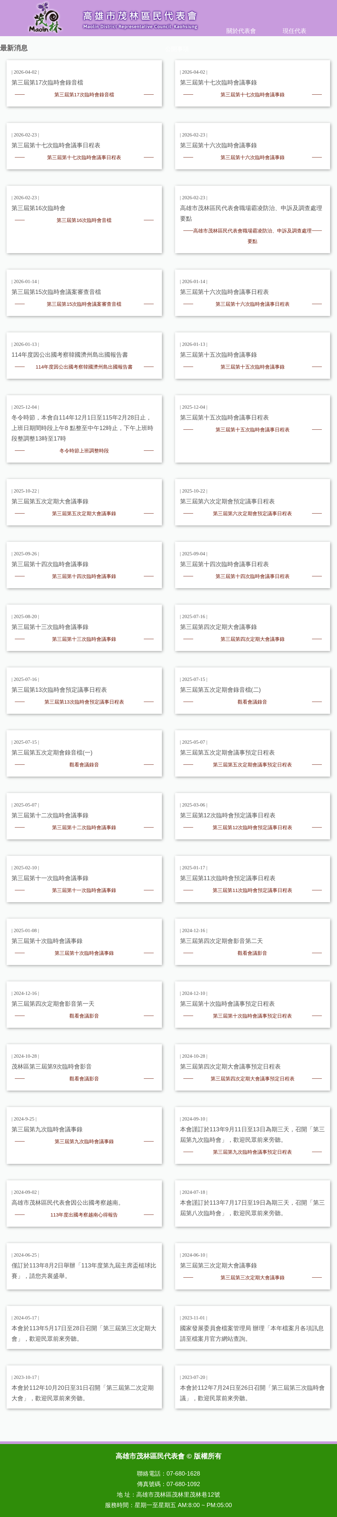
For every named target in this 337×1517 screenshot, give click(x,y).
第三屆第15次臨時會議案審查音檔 (84, 304)
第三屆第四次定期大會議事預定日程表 (253, 1078)
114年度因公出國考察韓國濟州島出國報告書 (84, 367)
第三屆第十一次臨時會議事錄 (84, 890)
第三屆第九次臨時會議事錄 (84, 1141)
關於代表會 (241, 31)
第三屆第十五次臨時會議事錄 (252, 367)
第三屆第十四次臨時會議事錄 (84, 576)
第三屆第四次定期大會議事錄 (252, 639)
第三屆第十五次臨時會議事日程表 (253, 429)
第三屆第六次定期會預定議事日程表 (252, 513)
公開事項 (177, 49)
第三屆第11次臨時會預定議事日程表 (252, 890)
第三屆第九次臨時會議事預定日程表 (252, 1152)
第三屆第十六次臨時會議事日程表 (253, 304)
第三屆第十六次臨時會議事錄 (252, 157)
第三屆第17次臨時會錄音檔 (84, 94)
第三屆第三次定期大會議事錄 (252, 1277)
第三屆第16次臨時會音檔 (84, 220)
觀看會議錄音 (252, 702)
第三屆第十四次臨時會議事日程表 (253, 576)
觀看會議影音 (252, 953)
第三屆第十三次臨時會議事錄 (84, 639)
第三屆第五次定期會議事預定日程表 (252, 764)
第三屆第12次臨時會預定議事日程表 (252, 827)
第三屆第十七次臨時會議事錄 (252, 94)
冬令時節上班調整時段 (84, 450)
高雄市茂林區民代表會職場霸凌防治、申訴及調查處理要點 (252, 236)
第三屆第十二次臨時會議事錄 (84, 827)
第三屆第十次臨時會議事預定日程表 (252, 1016)
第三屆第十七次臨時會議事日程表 (84, 157)
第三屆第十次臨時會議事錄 (84, 953)
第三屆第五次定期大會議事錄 (84, 513)
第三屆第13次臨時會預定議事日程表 (84, 702)
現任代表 (294, 31)
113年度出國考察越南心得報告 (84, 1214)
